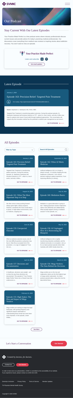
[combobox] (19, 150)
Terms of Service (34, 381)
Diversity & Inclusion (8, 381)
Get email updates (36, 64)
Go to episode (56, 123)
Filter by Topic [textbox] (11, 150)
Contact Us (8, 364)
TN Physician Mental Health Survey (12, 385)
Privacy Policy (21, 381)
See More (36, 329)
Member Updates (47, 381)
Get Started (59, 343)
